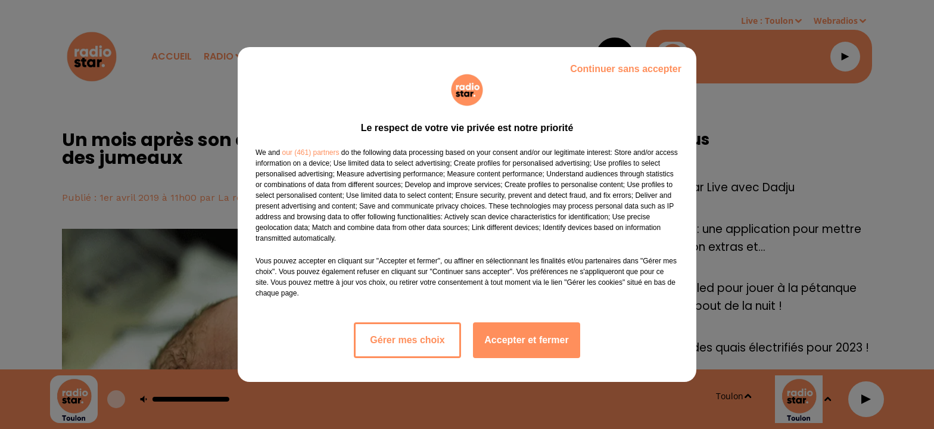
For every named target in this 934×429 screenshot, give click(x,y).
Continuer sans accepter (625, 69)
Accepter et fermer (526, 340)
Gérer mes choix (407, 340)
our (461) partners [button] (310, 152)
